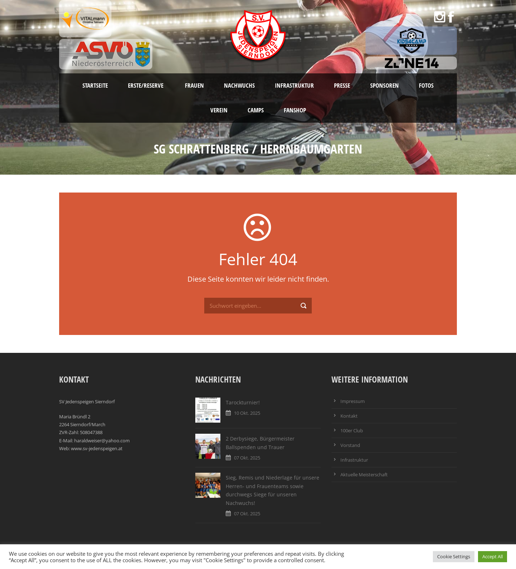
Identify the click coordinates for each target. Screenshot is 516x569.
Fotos (426, 85)
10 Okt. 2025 (247, 413)
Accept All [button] (492, 556)
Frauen (194, 85)
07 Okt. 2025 (247, 457)
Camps (256, 110)
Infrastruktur (294, 85)
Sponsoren (384, 85)
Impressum (352, 401)
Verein (219, 110)
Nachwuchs (239, 85)
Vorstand (350, 445)
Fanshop (295, 110)
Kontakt (349, 416)
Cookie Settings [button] (453, 556)
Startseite (95, 85)
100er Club (351, 430)
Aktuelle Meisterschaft (364, 474)
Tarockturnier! (243, 402)
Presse (342, 85)
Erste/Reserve (146, 85)
